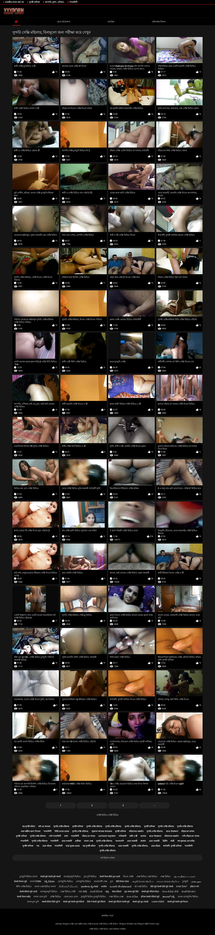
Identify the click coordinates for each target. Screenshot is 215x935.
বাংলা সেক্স (88, 841)
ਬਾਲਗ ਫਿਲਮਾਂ (181, 886)
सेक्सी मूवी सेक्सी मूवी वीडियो (73, 901)
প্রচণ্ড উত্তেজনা (63, 21)
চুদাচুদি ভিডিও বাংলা (28, 876)
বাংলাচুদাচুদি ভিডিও (72, 876)
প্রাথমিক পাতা (107, 915)
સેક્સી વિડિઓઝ (188, 891)
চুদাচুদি (185, 881)
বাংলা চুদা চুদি (33, 901)
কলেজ (143, 836)
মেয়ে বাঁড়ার (46, 846)
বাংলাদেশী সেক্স (100, 881)
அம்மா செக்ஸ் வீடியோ (168, 881)
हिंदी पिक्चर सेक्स (122, 881)
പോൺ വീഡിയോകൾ (120, 886)
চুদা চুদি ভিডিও (90, 876)
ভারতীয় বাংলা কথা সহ (14, 2)
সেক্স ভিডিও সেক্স (116, 896)
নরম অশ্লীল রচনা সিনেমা (30, 831)
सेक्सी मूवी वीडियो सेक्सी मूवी (118, 901)
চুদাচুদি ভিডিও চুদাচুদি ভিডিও (93, 896)
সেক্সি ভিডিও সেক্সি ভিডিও (107, 815)
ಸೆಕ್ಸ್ (107, 891)
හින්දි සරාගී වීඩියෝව (68, 886)
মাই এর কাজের (44, 826)
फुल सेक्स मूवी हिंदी (131, 891)
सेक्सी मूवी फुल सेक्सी (140, 901)
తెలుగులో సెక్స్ (168, 896)
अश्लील (104, 886)
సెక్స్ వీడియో (49, 881)
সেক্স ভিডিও (165, 876)
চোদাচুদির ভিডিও (65, 881)
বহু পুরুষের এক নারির (186, 841)
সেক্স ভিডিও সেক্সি (67, 891)
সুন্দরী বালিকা (34, 2)
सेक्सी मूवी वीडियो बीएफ (150, 891)
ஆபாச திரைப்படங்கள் (184, 876)
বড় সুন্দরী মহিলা (28, 826)
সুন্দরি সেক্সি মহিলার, (113, 826)
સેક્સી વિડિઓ (96, 891)
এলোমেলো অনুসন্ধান (106, 836)
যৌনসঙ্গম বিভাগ (159, 21)
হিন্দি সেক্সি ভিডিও (23, 886)
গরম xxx (83, 891)
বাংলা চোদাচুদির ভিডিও (188, 896)
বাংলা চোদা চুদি (40, 896)
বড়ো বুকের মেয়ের (73, 846)
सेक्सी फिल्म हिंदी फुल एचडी (110, 876)
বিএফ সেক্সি (128, 876)
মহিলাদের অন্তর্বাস (136, 831)
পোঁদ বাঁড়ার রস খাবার (190, 836)
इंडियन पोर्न (194, 886)
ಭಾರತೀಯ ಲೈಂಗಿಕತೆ (89, 886)
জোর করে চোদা (71, 896)
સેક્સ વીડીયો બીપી (170, 891)
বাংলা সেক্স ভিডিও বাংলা (45, 886)
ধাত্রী (172, 841)
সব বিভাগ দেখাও (107, 858)
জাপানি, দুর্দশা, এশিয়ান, (54, 2)
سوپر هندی (196, 881)
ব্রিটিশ (165, 841)
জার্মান (143, 841)
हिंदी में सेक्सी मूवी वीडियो (96, 901)
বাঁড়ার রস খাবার (187, 831)
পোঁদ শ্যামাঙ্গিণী (55, 836)
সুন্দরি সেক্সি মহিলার (61, 826)
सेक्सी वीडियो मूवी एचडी (28, 891)
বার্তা (66, 836)
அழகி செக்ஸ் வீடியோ (143, 881)
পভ (37, 846)
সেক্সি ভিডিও (55, 896)
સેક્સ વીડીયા (132, 896)
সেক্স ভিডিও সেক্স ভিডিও (146, 876)
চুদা (111, 881)
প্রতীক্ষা (78, 841)
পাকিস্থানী (122, 836)
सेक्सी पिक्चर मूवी (20, 881)
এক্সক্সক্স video (157, 901)
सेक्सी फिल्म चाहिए (24, 896)
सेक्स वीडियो (116, 891)
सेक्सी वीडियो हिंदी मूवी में (51, 901)
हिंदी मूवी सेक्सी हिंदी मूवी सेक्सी (161, 886)
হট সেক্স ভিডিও (141, 886)
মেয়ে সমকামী (66, 841)
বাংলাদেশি (119, 841)
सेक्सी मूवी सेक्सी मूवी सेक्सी (50, 876)
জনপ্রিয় (111, 21)
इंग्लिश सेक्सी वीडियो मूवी (150, 896)
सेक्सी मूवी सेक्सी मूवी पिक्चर (177, 901)
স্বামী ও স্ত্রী (133, 836)
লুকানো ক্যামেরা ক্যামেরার (102, 831)
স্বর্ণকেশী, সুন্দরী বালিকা (172, 846)
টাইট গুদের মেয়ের (62, 831)
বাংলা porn (35, 881)
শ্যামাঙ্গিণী (73, 2)
